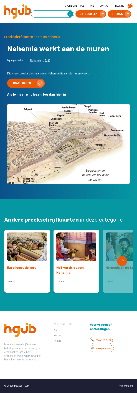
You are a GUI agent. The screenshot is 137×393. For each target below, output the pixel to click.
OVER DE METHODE (74, 6)
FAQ (92, 6)
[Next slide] (122, 261)
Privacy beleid (126, 385)
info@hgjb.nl (102, 348)
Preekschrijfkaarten (18, 37)
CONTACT (105, 6)
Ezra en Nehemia (48, 37)
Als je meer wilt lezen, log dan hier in (36, 94)
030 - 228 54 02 (101, 340)
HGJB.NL (119, 6)
